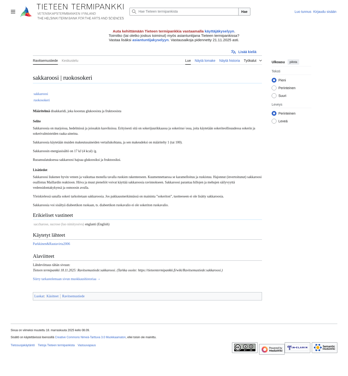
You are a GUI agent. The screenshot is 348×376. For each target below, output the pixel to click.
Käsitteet (53, 296)
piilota (293, 62)
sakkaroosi (41, 94)
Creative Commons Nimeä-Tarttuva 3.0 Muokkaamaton (90, 337)
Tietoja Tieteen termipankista (56, 345)
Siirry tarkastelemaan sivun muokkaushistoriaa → (67, 279)
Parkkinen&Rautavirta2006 (51, 244)
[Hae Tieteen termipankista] (184, 12)
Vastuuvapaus (87, 345)
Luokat (39, 296)
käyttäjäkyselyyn (219, 31)
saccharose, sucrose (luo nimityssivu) (59, 224)
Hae (244, 12)
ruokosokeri (42, 100)
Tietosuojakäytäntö (23, 345)
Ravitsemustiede (73, 296)
